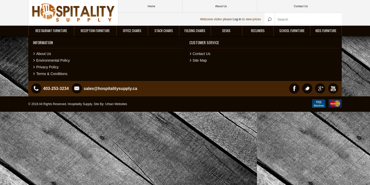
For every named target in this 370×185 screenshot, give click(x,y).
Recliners (258, 30)
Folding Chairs (194, 30)
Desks (226, 30)
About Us (43, 54)
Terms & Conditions (51, 74)
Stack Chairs (163, 30)
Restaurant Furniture (51, 30)
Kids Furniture (326, 30)
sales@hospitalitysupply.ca (110, 88)
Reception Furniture (95, 30)
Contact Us (201, 54)
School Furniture (291, 30)
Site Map (200, 60)
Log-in (237, 19)
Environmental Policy (53, 60)
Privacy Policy (47, 67)
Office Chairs (132, 30)
